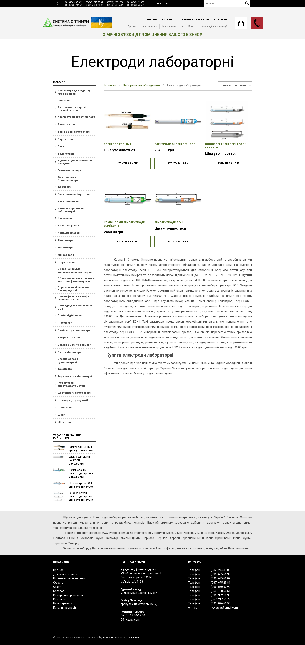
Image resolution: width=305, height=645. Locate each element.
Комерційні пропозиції (214, 26)
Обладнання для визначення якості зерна (75, 270)
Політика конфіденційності (70, 578)
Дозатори (64, 186)
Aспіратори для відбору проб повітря (74, 92)
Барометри (65, 139)
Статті (57, 586)
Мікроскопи (66, 254)
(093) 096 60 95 (220, 603)
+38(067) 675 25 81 (94, 2)
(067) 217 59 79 (220, 599)
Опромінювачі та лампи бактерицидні (73, 289)
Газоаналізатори (69, 170)
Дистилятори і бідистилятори (68, 179)
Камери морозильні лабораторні (71, 210)
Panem (135, 637)
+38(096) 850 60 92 (94, 5)
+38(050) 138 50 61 (73, 2)
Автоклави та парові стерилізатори (72, 109)
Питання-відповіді (65, 607)
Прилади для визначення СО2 (75, 307)
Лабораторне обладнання (141, 85)
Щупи (61, 414)
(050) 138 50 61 (220, 591)
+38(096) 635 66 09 (115, 5)
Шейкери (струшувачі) (73, 400)
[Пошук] (227, 3)
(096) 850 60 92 (220, 586)
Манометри (65, 247)
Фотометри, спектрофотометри (71, 384)
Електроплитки (68, 201)
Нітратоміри (66, 262)
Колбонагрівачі (68, 225)
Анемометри (66, 124)
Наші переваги (149, 26)
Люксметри (65, 240)
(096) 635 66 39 (220, 574)
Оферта (58, 582)
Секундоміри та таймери (74, 344)
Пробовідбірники (70, 315)
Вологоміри (66, 153)
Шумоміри (65, 407)
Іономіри (64, 100)
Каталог (167, 19)
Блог (191, 26)
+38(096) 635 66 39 (135, 5)
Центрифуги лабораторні (75, 392)
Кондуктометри (69, 232)
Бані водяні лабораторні (74, 131)
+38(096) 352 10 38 (135, 2)
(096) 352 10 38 (220, 595)
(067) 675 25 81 (220, 582)
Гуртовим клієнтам (195, 19)
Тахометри (65, 368)
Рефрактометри (69, 337)
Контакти (220, 19)
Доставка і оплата (65, 574)
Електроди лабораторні (74, 194)
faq (182, 26)
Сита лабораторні (70, 352)
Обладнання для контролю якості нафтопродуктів (76, 280)
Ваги (61, 146)
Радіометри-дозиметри (74, 330)
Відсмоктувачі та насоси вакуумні (75, 162)
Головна (151, 19)
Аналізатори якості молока (76, 116)
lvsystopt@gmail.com (224, 607)
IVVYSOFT (109, 637)
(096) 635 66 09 (220, 578)
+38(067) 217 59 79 (73, 5)
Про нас (132, 26)
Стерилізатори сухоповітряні (68, 360)
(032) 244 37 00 (220, 570)
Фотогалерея (169, 26)
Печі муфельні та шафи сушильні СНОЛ (73, 298)
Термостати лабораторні (75, 376)
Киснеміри (65, 218)
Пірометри (65, 322)
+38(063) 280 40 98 (115, 2)
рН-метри (64, 422)
